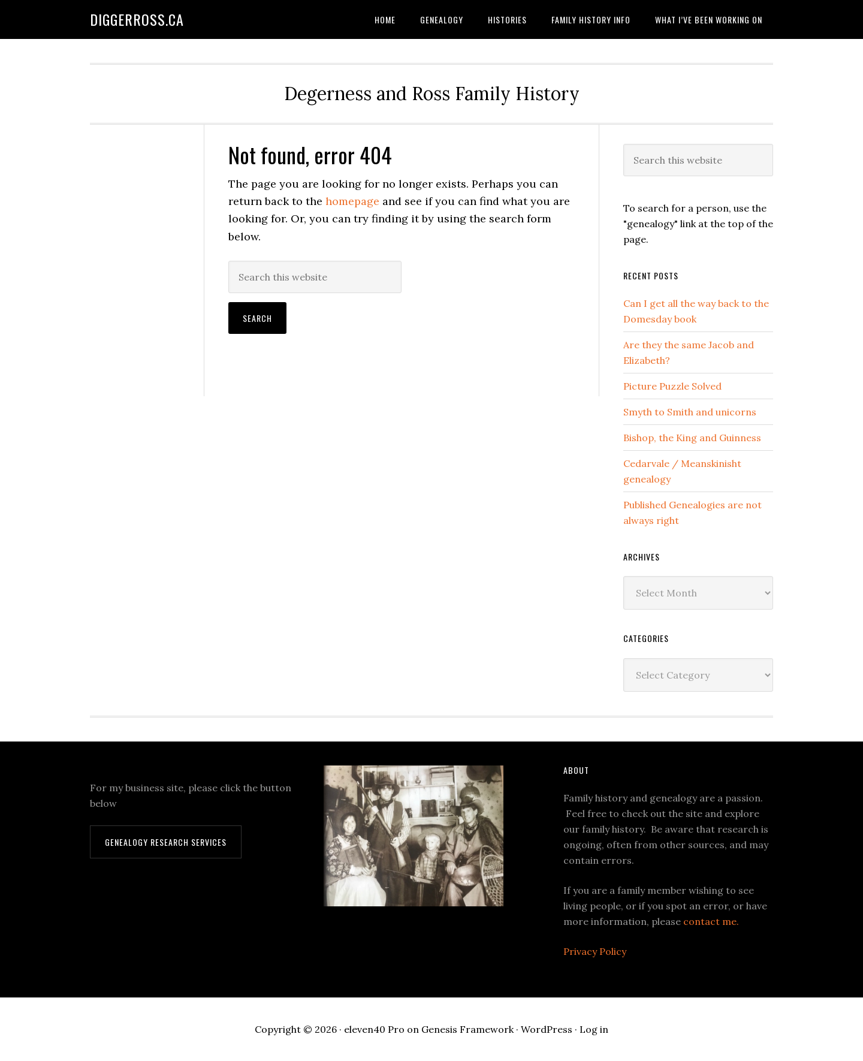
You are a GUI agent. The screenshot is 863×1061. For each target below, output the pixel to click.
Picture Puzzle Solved (672, 386)
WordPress (546, 1029)
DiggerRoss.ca (137, 19)
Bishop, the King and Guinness (692, 438)
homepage (352, 201)
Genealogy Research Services (166, 842)
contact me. (711, 921)
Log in (594, 1029)
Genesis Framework (467, 1029)
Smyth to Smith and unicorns (689, 412)
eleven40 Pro (374, 1029)
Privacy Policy (594, 951)
